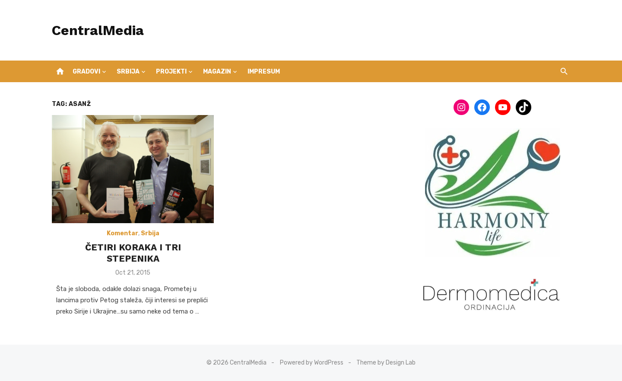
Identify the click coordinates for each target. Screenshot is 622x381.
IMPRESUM (264, 71)
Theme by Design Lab (386, 362)
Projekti (171, 71)
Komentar (122, 233)
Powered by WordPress (311, 362)
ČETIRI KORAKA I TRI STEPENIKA (133, 253)
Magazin (217, 71)
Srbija (128, 71)
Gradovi (86, 71)
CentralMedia (98, 30)
